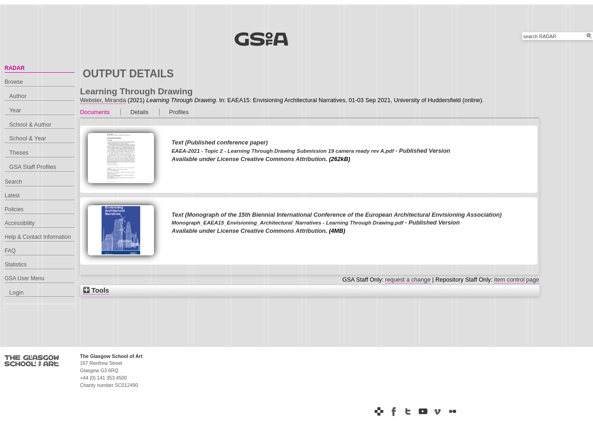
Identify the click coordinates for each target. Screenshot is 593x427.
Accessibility (19, 223)
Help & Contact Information (38, 237)
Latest (12, 195)
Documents (95, 112)
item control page (516, 279)
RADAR (14, 68)
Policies (14, 209)
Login (16, 292)
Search (13, 182)
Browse (14, 82)
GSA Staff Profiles (32, 166)
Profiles (179, 112)
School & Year (27, 138)
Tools (96, 290)
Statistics (16, 264)
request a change (408, 279)
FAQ (10, 251)
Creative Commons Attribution (282, 159)
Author (18, 95)
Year (15, 110)
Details (139, 112)
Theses (19, 152)
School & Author (30, 124)
